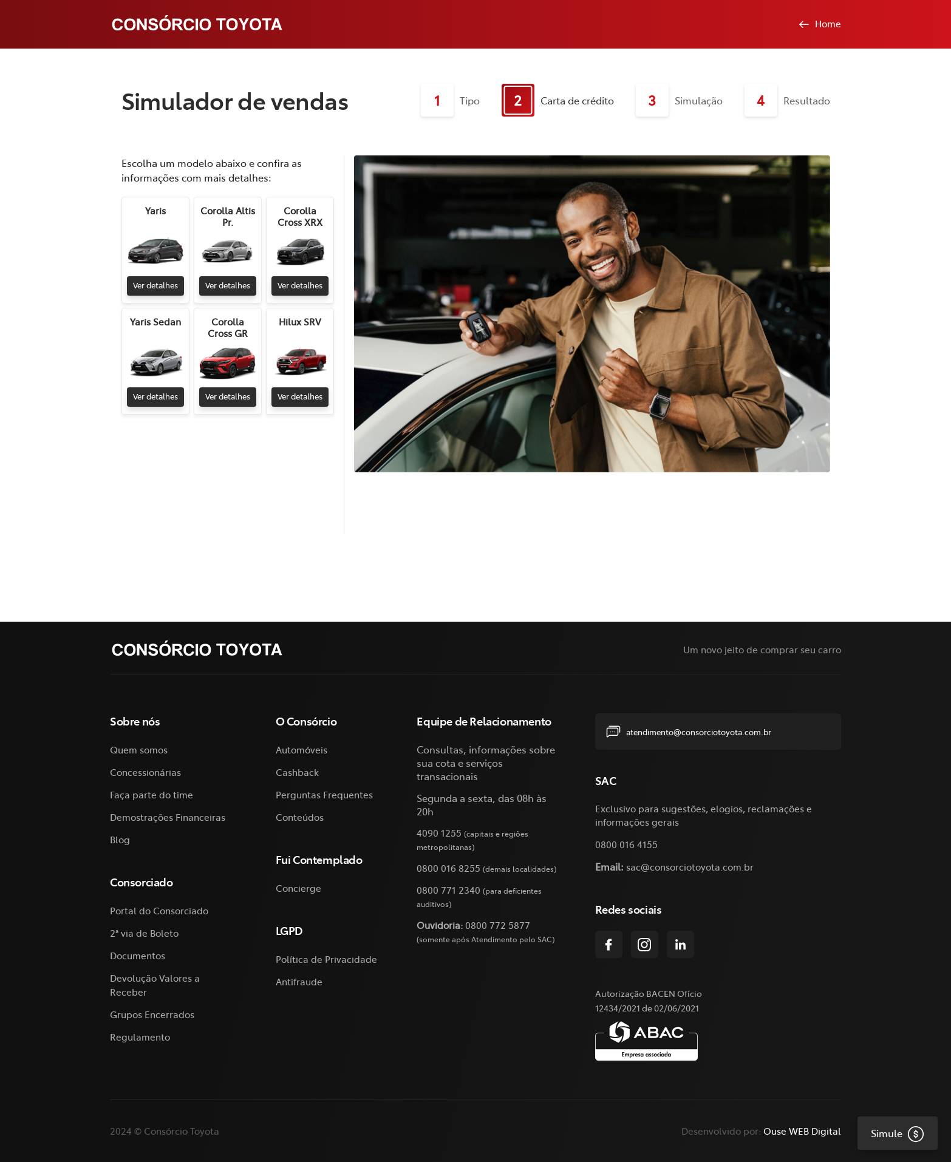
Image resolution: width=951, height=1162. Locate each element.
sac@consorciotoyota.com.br (690, 866)
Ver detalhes (153, 285)
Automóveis (301, 749)
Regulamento (140, 1036)
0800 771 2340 (448, 889)
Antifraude (299, 981)
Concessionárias (145, 772)
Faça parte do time (151, 794)
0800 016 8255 (448, 867)
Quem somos (139, 749)
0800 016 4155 (626, 844)
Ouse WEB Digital (802, 1130)
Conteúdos (300, 816)
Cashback (297, 772)
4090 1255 (439, 832)
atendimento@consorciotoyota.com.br (688, 731)
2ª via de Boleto (144, 932)
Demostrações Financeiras (167, 816)
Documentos (137, 955)
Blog (120, 839)
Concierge (298, 888)
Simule (890, 1133)
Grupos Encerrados (152, 1014)
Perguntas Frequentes (324, 794)
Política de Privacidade (326, 959)
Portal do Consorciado (159, 910)
